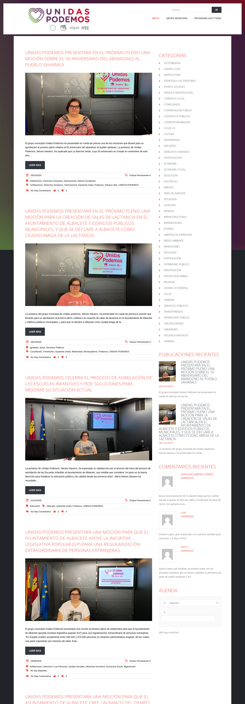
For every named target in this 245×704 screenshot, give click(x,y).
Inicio (155, 18)
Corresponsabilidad (177, 122)
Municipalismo (91, 351)
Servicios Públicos (55, 347)
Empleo (168, 187)
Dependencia (172, 140)
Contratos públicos (177, 116)
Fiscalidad (170, 199)
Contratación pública (178, 110)
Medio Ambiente (173, 240)
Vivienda (169, 341)
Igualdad (34, 347)
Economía (170, 163)
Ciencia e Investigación (178, 92)
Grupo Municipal (177, 18)
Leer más (35, 165)
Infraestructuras (175, 217)
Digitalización (173, 157)
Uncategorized (173, 323)
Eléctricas (170, 181)
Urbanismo (171, 329)
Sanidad (169, 299)
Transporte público (177, 317)
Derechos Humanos (53, 181)
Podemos (99, 185)
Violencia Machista (176, 335)
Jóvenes (169, 228)
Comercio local (174, 98)
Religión (169, 282)
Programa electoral (207, 18)
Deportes (170, 145)
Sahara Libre (111, 185)
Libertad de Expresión (178, 234)
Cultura (169, 134)
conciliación (36, 351)
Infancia (169, 211)
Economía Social (114, 666)
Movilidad (170, 252)
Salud (42, 347)
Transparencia (173, 311)
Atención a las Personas (55, 666)
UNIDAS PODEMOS (129, 185)
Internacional (70, 181)
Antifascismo (36, 181)
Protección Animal (176, 276)
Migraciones (130, 666)
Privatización (172, 270)
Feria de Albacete (175, 193)
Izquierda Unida (85, 185)
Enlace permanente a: (140, 175)
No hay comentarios (41, 190)
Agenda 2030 (172, 69)
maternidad (77, 351)
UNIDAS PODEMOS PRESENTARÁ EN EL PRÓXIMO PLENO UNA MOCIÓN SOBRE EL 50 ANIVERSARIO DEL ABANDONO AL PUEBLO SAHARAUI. (87, 58)
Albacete (51, 506)
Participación (172, 258)
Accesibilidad (172, 63)
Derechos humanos (53, 185)
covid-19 (169, 128)
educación (35, 506)
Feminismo (48, 351)
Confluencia (172, 104)
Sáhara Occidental (86, 181)
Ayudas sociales (77, 666)
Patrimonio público (176, 264)
